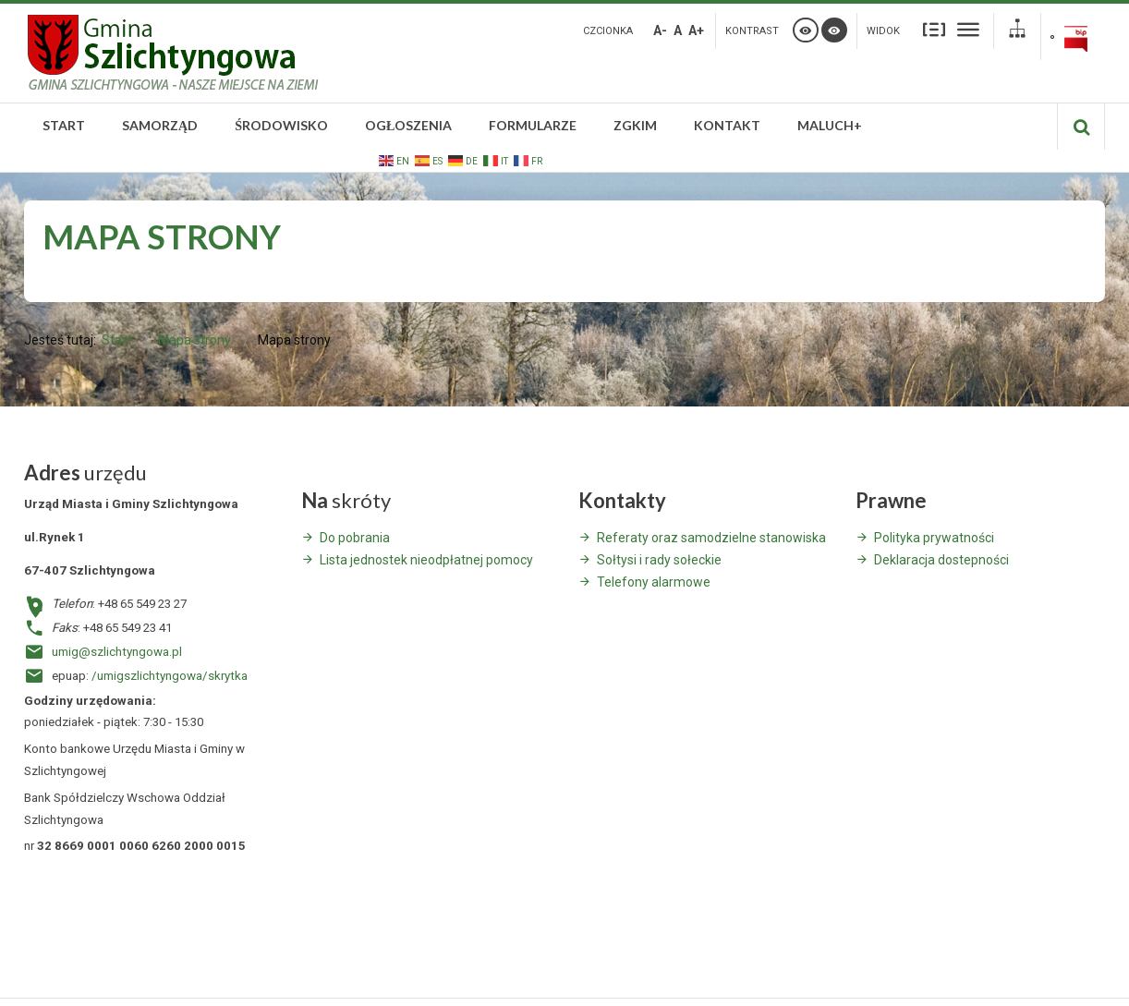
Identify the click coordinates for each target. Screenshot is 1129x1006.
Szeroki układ (968, 29)
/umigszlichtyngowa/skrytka (169, 676)
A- (660, 30)
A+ (696, 30)
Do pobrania (355, 537)
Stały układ (934, 29)
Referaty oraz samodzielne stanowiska (711, 537)
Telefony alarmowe (653, 582)
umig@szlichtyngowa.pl (117, 652)
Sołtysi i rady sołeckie (659, 559)
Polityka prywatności (934, 537)
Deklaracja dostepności (941, 559)
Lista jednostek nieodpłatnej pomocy (426, 559)
